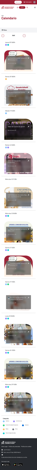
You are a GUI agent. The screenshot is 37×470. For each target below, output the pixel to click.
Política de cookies (26, 446)
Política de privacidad (14, 446)
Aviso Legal (4, 446)
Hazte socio (18, 2)
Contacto (22, 7)
